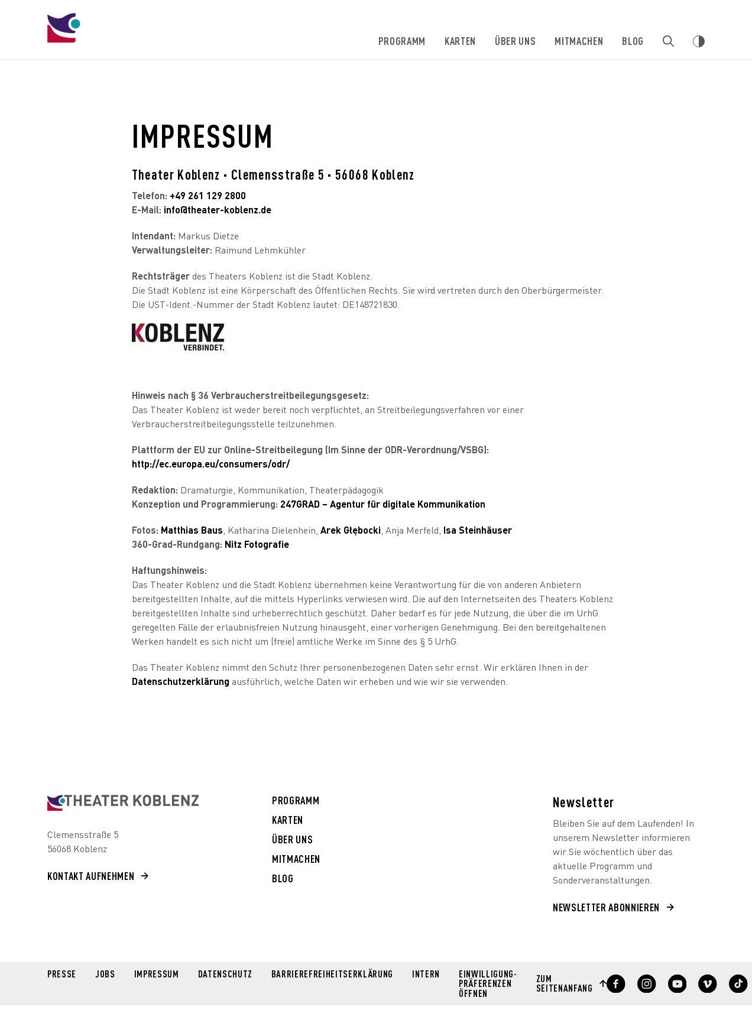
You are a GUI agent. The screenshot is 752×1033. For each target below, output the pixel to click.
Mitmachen (579, 40)
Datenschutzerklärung (180, 681)
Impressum (156, 974)
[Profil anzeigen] (611, 983)
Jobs (105, 974)
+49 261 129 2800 (208, 195)
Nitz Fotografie (258, 544)
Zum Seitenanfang (560, 983)
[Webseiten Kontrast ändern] (699, 41)
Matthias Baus (192, 530)
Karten (461, 40)
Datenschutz (224, 974)
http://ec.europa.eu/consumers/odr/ (211, 463)
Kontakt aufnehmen (90, 875)
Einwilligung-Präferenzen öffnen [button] (485, 983)
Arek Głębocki (350, 530)
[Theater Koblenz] (142, 39)
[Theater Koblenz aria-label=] (123, 803)
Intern (423, 974)
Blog (633, 40)
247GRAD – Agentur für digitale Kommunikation (382, 504)
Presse (61, 974)
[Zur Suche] (668, 41)
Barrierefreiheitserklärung (330, 974)
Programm (402, 40)
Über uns (515, 40)
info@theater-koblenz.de (217, 209)
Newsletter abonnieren (606, 907)
